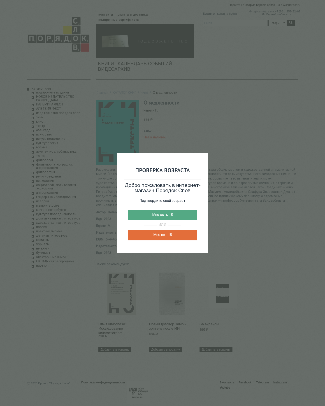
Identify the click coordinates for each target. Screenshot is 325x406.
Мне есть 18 (162, 215)
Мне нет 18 (162, 235)
